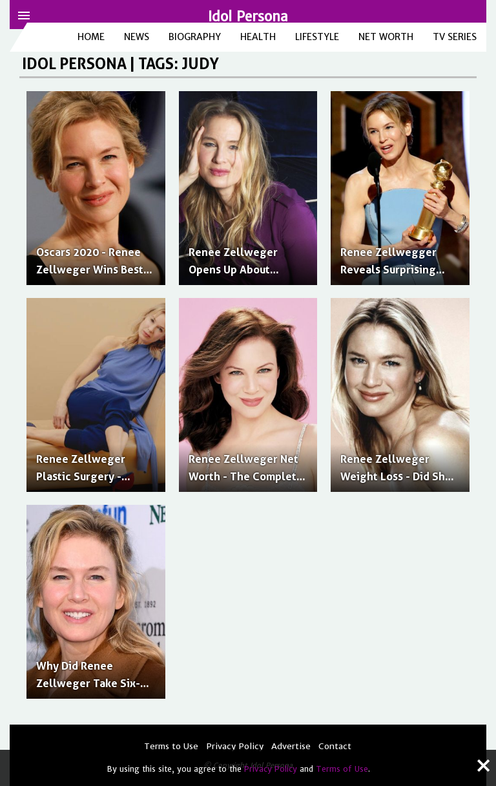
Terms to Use (171, 746)
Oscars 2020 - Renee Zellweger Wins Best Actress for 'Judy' (89, 269)
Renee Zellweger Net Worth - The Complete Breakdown (246, 476)
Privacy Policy (270, 769)
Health (258, 37)
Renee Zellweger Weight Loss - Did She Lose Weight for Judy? (396, 476)
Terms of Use (342, 769)
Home (91, 37)
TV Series (455, 37)
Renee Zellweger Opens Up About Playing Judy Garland (242, 269)
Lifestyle (317, 37)
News (136, 37)
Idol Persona (248, 16)
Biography (195, 37)
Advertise (291, 746)
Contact (334, 746)
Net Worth (385, 37)
